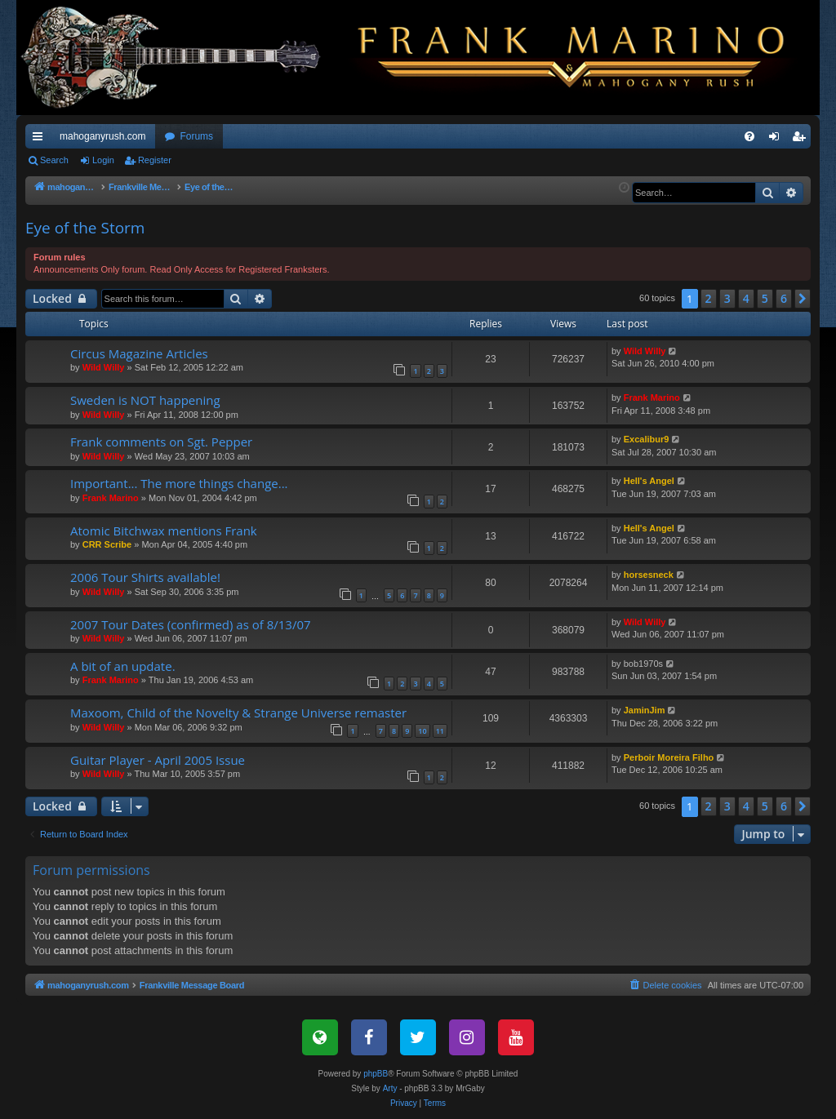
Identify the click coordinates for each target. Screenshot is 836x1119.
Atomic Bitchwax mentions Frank (163, 530)
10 (422, 731)
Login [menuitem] (777, 140)
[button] (802, 299)
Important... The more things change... (179, 483)
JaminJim (644, 710)
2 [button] (708, 298)
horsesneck (649, 574)
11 (440, 731)
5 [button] (765, 298)
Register (154, 160)
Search (54, 160)
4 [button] (746, 298)
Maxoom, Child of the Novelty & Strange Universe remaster (238, 712)
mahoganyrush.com (102, 136)
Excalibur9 (646, 439)
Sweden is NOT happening (145, 400)
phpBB (375, 1073)
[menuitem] (749, 136)
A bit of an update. (123, 666)
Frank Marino (652, 397)
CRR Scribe (107, 544)
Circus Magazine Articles (139, 353)
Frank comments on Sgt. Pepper (161, 441)
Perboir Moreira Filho (669, 757)
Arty (390, 1088)
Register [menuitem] (802, 140)
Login (103, 160)
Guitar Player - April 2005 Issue (157, 760)
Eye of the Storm (85, 227)
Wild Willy (103, 367)
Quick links (41, 140)
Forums (196, 136)
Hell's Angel (649, 481)
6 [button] (783, 298)
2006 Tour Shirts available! (145, 577)
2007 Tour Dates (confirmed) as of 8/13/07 (190, 624)
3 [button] (727, 298)
